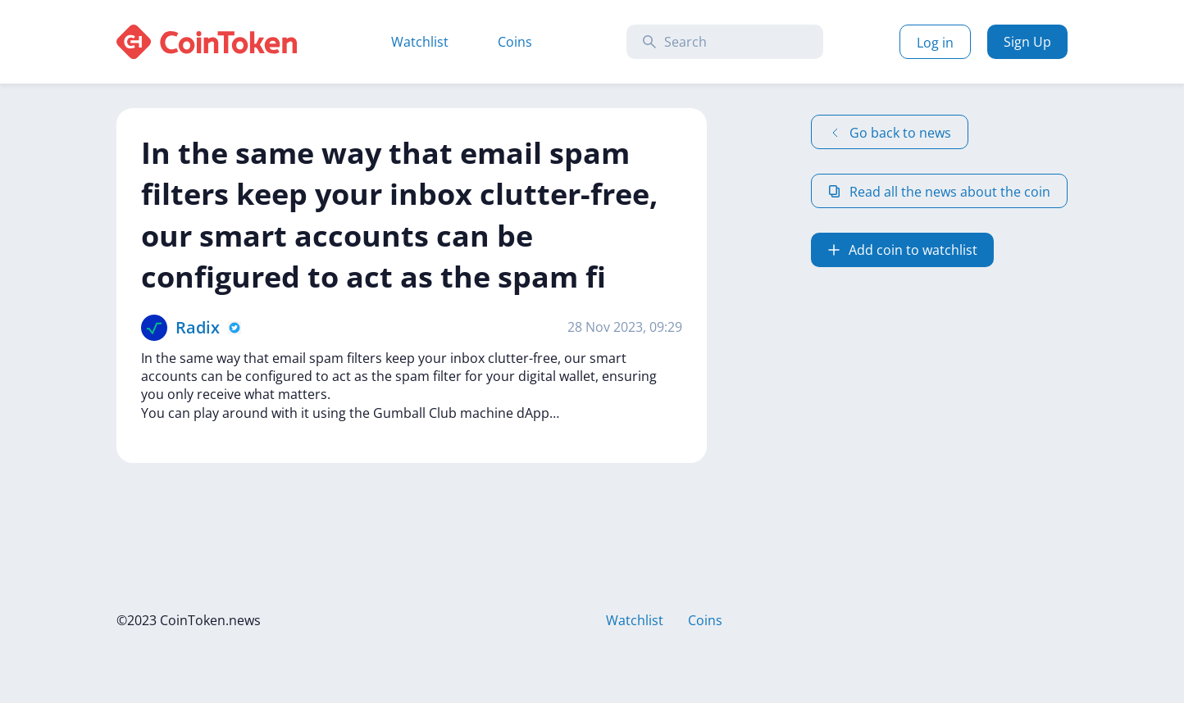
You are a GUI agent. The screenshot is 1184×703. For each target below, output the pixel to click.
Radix (197, 327)
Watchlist (420, 42)
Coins (515, 42)
